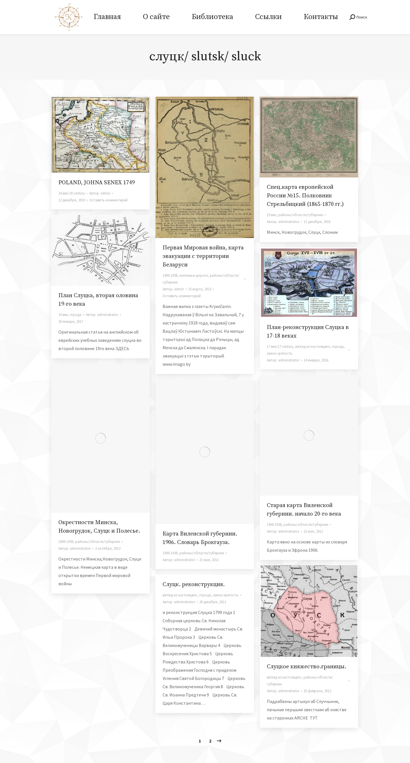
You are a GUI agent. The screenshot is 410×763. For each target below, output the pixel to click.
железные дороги (193, 275)
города (75, 314)
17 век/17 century (280, 346)
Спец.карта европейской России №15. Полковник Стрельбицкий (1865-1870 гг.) (305, 196)
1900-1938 (170, 275)
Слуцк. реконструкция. (194, 584)
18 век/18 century (71, 193)
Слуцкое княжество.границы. (306, 666)
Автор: (99, 193)
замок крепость (279, 353)
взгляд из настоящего (312, 346)
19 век (271, 214)
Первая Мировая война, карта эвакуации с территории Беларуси (203, 256)
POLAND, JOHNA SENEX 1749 (96, 182)
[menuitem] (107, 17)
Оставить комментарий (108, 200)
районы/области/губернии (300, 214)
